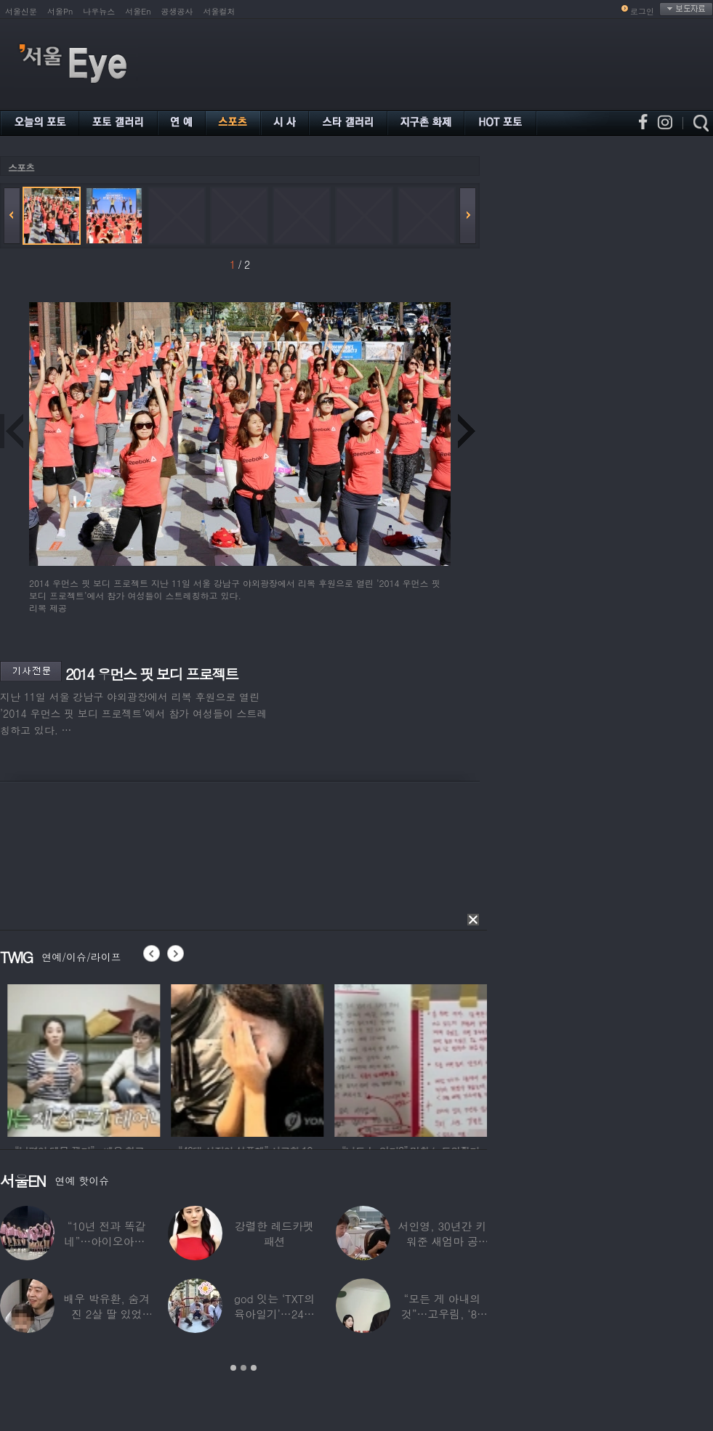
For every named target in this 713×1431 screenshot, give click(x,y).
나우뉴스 (99, 11)
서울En (137, 11)
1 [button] (233, 1368)
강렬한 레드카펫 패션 (274, 1233)
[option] (145, 1058)
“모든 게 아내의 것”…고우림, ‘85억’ (442, 1314)
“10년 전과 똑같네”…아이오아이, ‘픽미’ (107, 1241)
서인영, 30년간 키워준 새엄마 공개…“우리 (442, 1241)
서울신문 (21, 11)
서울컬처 (219, 11)
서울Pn (60, 11)
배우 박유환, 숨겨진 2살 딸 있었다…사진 (106, 1314)
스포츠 (21, 167)
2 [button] (243, 1368)
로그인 (642, 11)
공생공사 (177, 11)
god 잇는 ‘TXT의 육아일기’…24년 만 (274, 1314)
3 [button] (254, 1368)
